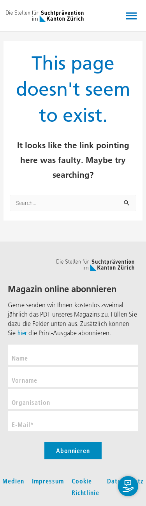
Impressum (48, 481)
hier (22, 333)
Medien (13, 481)
